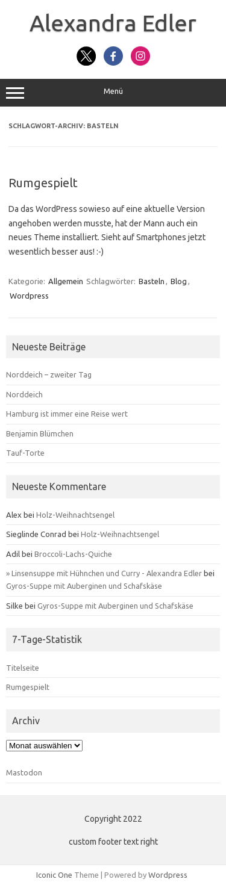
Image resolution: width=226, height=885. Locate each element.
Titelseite (22, 667)
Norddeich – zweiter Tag (49, 374)
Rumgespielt (43, 183)
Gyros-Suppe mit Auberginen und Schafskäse (84, 586)
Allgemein (65, 281)
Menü (113, 93)
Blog (179, 281)
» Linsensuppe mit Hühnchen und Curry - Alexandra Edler (104, 573)
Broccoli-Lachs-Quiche (73, 554)
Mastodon (24, 772)
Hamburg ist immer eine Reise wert (67, 413)
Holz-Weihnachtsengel (75, 515)
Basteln (152, 281)
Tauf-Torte (25, 453)
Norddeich (24, 394)
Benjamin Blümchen (40, 433)
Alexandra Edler (113, 23)
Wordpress (29, 295)
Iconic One (54, 875)
